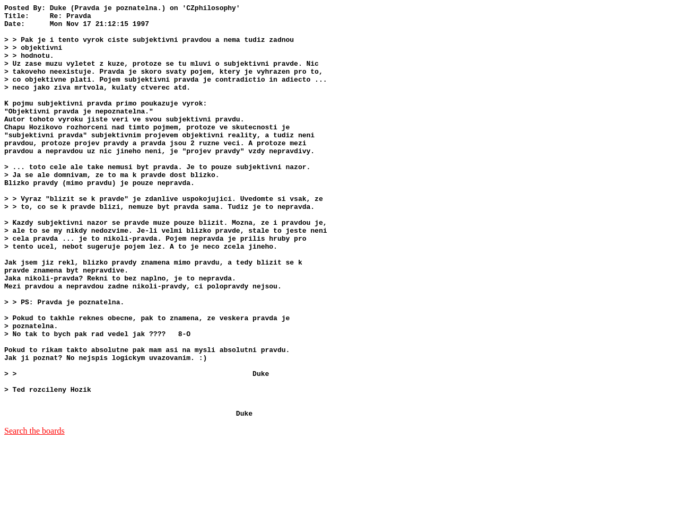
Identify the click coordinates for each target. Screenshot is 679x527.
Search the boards (34, 513)
